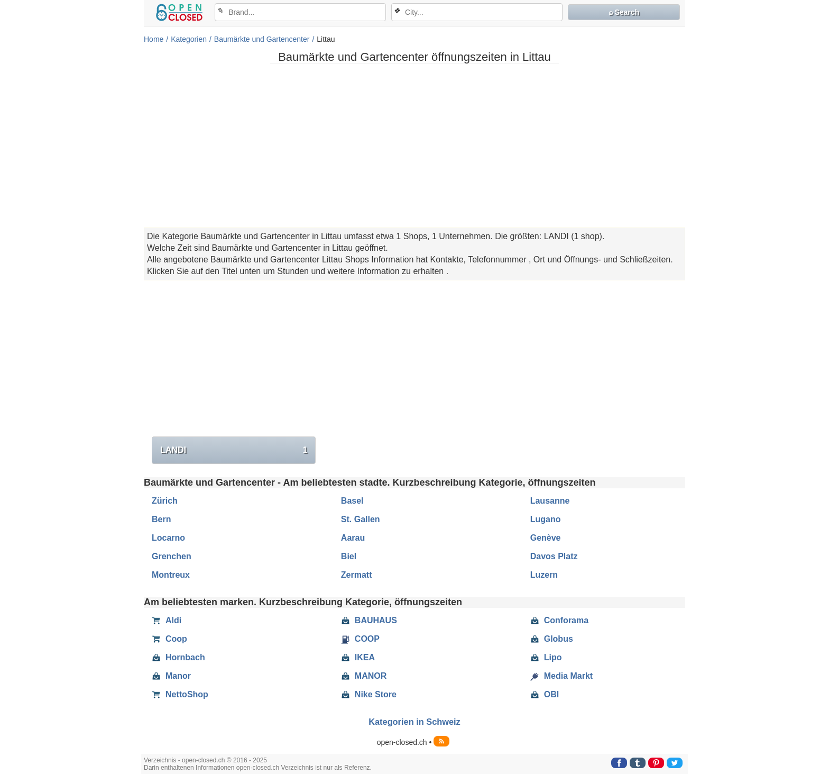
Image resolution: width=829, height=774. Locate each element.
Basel (352, 500)
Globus (551, 639)
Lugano (545, 519)
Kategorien (189, 39)
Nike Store (369, 694)
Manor (171, 676)
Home (153, 39)
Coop (169, 639)
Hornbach (178, 657)
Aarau (353, 537)
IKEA (358, 657)
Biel (348, 556)
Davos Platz (554, 556)
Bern (161, 519)
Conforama (559, 620)
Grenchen (171, 556)
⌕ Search (624, 12)
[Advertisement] (414, 145)
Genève (545, 537)
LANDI (233, 450)
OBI (544, 694)
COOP (360, 639)
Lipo (546, 657)
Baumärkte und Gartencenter (262, 39)
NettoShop (180, 694)
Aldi (166, 620)
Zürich (165, 500)
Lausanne (550, 500)
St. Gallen (360, 519)
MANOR (363, 676)
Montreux (171, 574)
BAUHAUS (369, 620)
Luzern (544, 574)
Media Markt (561, 676)
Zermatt (356, 574)
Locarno (168, 537)
